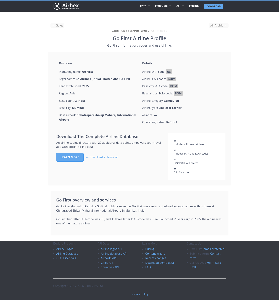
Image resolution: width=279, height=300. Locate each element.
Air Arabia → (218, 25)
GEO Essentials (66, 258)
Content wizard (155, 254)
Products (161, 5)
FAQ (148, 267)
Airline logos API (111, 249)
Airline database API (114, 254)
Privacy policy (139, 294)
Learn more (70, 157)
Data (143, 5)
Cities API (107, 263)
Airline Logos (64, 249)
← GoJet (57, 25)
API (178, 5)
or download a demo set (102, 157)
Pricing (194, 5)
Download (214, 6)
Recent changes (155, 258)
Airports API (109, 258)
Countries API (110, 267)
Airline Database (67, 254)
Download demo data (159, 263)
